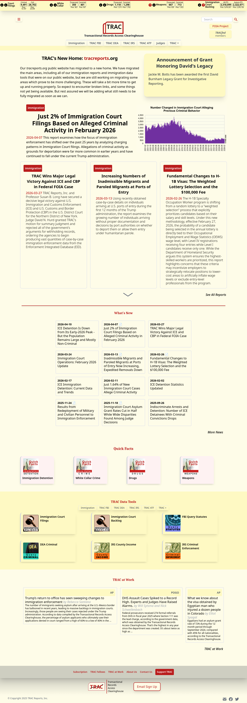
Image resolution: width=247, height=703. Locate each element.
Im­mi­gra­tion (77, 43)
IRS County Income (123, 544)
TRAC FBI (95, 43)
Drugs (133, 478)
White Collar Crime (88, 478)
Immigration (88, 507)
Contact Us (146, 672)
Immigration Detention (37, 478)
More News (215, 432)
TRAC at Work (213, 649)
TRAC (174, 43)
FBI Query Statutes (194, 516)
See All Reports (216, 295)
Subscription (80, 672)
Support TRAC (164, 672)
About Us (132, 672)
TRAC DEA (112, 43)
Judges (160, 43)
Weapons (188, 478)
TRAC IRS (129, 43)
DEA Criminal (48, 544)
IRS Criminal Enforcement (190, 546)
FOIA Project (220, 26)
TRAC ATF (145, 43)
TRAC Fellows (97, 672)
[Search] (216, 19)
